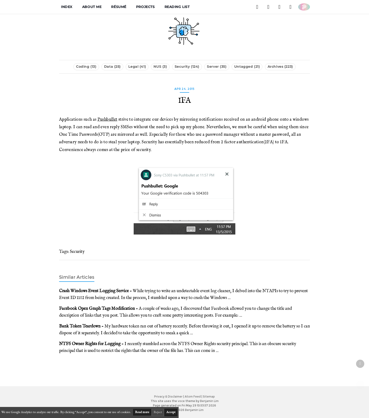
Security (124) (187, 66)
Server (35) (216, 66)
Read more (142, 412)
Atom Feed (193, 396)
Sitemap (209, 396)
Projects (145, 7)
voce (181, 401)
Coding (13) (86, 66)
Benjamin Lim (209, 401)
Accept (170, 412)
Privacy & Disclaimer (168, 396)
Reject (158, 412)
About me (92, 7)
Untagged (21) (247, 66)
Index (66, 7)
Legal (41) (137, 66)
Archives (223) (280, 66)
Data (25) (112, 66)
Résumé (118, 7)
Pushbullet (107, 119)
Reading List (177, 7)
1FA (184, 101)
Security (77, 252)
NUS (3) (160, 66)
